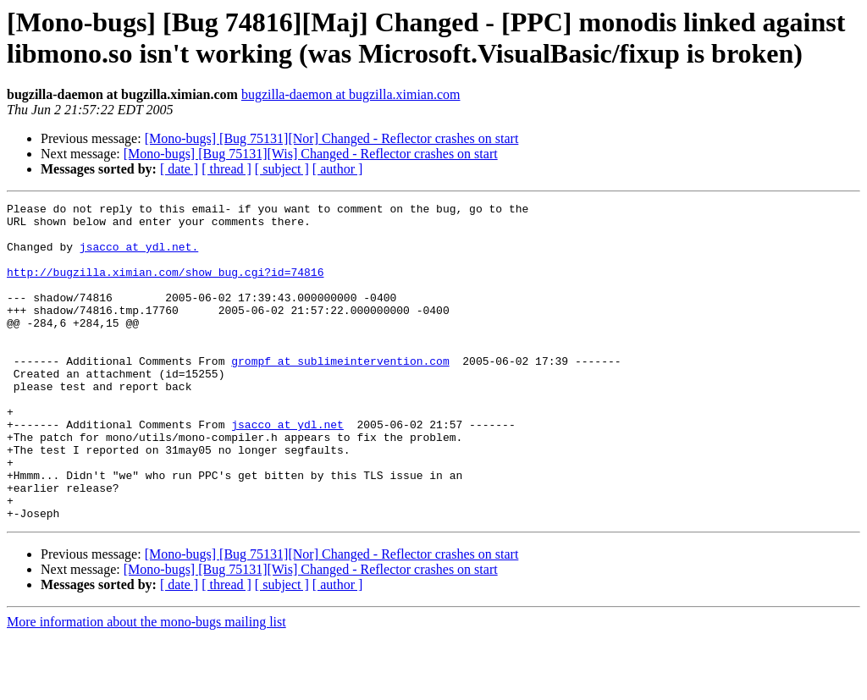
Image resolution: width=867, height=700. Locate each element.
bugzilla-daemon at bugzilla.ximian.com (351, 94)
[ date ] (179, 169)
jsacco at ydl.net (287, 469)
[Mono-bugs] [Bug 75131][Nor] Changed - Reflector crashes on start (332, 138)
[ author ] (337, 169)
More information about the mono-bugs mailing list (146, 685)
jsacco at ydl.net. (139, 256)
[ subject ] (282, 169)
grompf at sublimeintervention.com (340, 393)
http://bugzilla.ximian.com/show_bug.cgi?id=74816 (165, 287)
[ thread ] (226, 169)
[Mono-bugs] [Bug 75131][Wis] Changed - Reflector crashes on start (311, 153)
